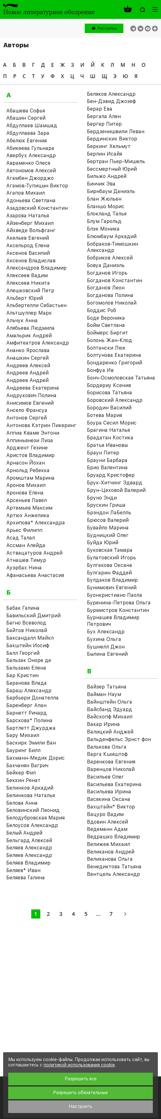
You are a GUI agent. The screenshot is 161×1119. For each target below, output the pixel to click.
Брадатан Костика (110, 438)
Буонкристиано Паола (114, 595)
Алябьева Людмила (30, 328)
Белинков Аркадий (29, 788)
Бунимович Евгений (112, 588)
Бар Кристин (22, 675)
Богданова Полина (110, 295)
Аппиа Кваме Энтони (32, 433)
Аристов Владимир (30, 455)
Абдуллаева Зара (27, 133)
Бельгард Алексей (29, 840)
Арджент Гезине (27, 448)
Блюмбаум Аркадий (112, 236)
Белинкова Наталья (30, 795)
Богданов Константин (114, 280)
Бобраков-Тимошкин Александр (112, 247)
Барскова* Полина (29, 720)
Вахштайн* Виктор (111, 807)
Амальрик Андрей (29, 336)
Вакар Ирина (103, 724)
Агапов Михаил (25, 193)
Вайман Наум (104, 694)
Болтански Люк (106, 348)
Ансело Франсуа (26, 410)
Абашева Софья (25, 111)
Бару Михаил (22, 735)
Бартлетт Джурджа (31, 728)
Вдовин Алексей (107, 822)
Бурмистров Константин (118, 610)
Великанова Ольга (110, 859)
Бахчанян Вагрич (27, 765)
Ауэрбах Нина (24, 568)
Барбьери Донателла (32, 698)
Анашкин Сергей (27, 358)
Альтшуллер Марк (29, 313)
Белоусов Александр (32, 825)
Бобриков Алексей (110, 258)
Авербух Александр (31, 155)
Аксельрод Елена (28, 245)
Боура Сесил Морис (112, 423)
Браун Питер (103, 453)
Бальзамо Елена (26, 668)
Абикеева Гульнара (30, 148)
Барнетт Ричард (26, 713)
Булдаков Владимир (112, 580)
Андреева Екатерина (32, 388)
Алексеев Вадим (27, 275)
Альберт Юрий (24, 298)
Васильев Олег (105, 777)
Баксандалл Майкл (30, 638)
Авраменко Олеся (28, 163)
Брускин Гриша (106, 505)
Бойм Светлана (106, 325)
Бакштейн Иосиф (27, 645)
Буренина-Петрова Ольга (119, 603)
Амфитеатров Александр (37, 343)
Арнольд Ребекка (28, 470)
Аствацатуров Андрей (34, 553)
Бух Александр (106, 632)
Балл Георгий (23, 653)
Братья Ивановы (107, 445)
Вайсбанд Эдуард (109, 709)
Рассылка (107, 28)
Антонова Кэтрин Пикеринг (41, 425)
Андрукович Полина (31, 395)
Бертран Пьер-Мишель (116, 161)
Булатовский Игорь (111, 558)
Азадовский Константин (37, 208)
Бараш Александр (28, 691)
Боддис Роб (101, 310)
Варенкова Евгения (111, 762)
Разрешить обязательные (80, 1092)
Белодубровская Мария (35, 818)
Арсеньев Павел (26, 500)
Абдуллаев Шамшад (31, 125)
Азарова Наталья (27, 216)
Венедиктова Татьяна (114, 867)
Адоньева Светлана (31, 200)
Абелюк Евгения (26, 141)
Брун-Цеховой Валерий (116, 490)
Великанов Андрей (110, 852)
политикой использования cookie (79, 1064)
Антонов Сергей (26, 418)
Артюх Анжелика (27, 515)
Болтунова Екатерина (114, 355)
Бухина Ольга (104, 639)
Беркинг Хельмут (109, 146)
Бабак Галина (23, 608)
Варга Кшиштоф (107, 754)
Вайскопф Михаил (109, 717)
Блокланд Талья (106, 214)
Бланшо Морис (105, 206)
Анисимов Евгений (30, 403)
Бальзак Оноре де (28, 660)
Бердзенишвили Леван (115, 131)
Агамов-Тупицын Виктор (37, 186)
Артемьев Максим (29, 508)
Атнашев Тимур (26, 560)
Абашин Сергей (26, 118)
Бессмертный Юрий (112, 169)
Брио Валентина (107, 468)
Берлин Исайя (104, 154)
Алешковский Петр (30, 291)
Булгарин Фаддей (109, 573)
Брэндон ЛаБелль (109, 513)
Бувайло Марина (108, 528)
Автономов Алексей (31, 171)
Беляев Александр (29, 848)
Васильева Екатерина (114, 784)
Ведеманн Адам (107, 829)
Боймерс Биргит (107, 333)
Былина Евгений (107, 654)
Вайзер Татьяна (106, 687)
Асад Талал (20, 538)
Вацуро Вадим (105, 814)
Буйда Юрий (102, 542)
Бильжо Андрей (106, 176)
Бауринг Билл (23, 750)
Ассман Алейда (25, 545)
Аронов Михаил (26, 485)
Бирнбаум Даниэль (111, 191)
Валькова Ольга (106, 747)
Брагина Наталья (108, 430)
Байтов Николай (26, 630)
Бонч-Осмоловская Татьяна (121, 378)
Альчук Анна (22, 320)
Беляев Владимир (28, 863)
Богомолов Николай (112, 303)
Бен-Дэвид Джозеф (111, 101)
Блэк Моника (103, 229)
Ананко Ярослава (28, 350)
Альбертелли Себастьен (36, 305)
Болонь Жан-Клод (109, 340)
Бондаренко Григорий (114, 363)
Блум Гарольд (104, 221)
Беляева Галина (25, 878)
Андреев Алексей (28, 365)
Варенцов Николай (111, 769)
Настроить (80, 1106)
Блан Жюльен (104, 199)
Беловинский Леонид (33, 810)
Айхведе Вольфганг (31, 230)
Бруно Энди (102, 498)
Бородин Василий (109, 408)
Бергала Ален (104, 116)
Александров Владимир (36, 268)
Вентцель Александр (113, 874)
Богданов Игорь (107, 273)
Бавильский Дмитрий (33, 616)
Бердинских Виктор (112, 139)
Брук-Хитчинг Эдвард (114, 483)
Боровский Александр (114, 400)
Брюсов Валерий (108, 520)
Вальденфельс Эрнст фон (119, 739)
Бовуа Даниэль (106, 265)
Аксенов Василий (28, 253)
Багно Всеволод (26, 623)
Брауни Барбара (107, 460)
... (98, 913)
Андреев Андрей (27, 373)
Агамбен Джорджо (30, 178)
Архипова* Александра (35, 523)
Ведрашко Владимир (113, 837)
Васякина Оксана (108, 799)
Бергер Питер (104, 124)
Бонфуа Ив (100, 370)
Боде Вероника (106, 318)
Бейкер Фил (21, 773)
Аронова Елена (25, 493)
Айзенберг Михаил (30, 223)
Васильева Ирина (109, 792)
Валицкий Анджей (110, 732)
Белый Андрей (24, 833)
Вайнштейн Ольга (109, 702)
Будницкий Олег (108, 535)
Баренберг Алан (26, 705)
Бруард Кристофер (111, 475)
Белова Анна (22, 803)
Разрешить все (81, 1078)
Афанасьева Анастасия (35, 575)
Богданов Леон (106, 288)
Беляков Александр (111, 94)
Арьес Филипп (24, 530)
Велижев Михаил (108, 844)
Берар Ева (99, 109)
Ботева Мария (104, 415)
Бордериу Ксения (109, 385)
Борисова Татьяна (109, 393)
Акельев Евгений (27, 238)
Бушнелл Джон (106, 647)
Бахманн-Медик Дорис (35, 758)
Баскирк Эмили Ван (31, 743)
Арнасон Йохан (25, 463)
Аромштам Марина (30, 478)
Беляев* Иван (23, 870)
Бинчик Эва (101, 184)
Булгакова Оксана (109, 565)
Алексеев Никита (28, 283)
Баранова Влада (26, 683)
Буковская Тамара (109, 550)
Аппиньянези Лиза (29, 440)
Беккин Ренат (23, 780)
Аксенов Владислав (31, 261)
